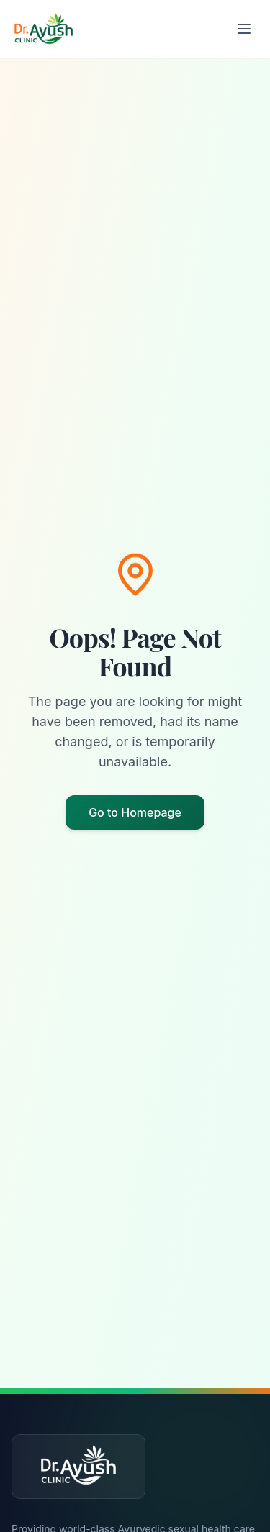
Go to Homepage (135, 812)
